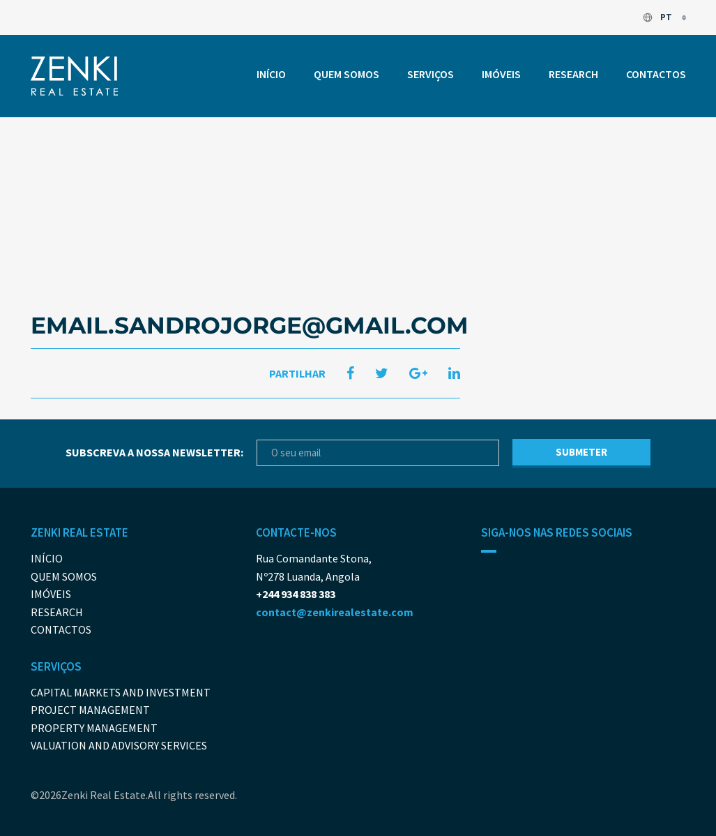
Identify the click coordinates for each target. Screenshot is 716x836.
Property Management (94, 728)
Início (271, 74)
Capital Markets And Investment (121, 692)
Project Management (90, 710)
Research (573, 74)
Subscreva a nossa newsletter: (154, 452)
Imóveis (501, 74)
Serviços (430, 74)
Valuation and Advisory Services (119, 745)
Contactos (656, 74)
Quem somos (346, 74)
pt (658, 17)
